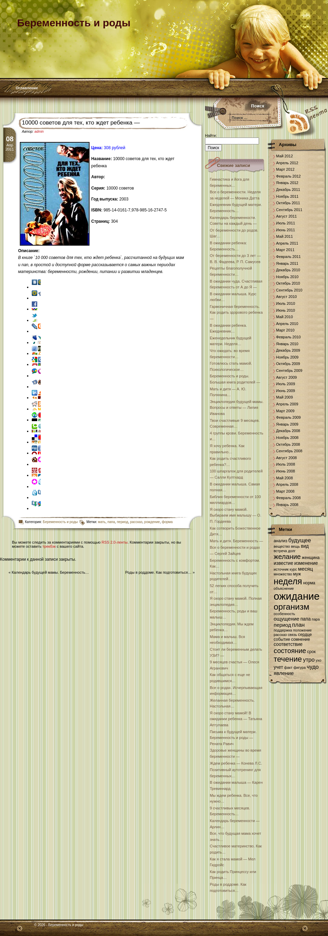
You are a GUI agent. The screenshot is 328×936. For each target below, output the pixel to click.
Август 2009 (286, 377)
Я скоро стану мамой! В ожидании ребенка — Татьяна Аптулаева (236, 719)
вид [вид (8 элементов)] (305, 546)
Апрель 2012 (287, 163)
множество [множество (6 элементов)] (283, 574)
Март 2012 (285, 169)
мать (102, 522)
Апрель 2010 (287, 324)
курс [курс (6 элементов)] (293, 569)
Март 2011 (285, 250)
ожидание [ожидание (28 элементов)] (296, 596)
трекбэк (49, 546)
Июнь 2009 (285, 391)
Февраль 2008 (288, 498)
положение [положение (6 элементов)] (302, 630)
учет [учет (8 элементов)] (278, 667)
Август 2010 (286, 297)
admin (39, 131)
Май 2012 (284, 156)
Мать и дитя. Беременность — (236, 541)
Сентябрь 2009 (289, 370)
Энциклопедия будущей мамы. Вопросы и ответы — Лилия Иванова (236, 408)
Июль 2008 (285, 464)
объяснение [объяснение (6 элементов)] (284, 588)
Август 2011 (286, 216)
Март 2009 (285, 411)
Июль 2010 (285, 303)
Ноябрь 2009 (287, 357)
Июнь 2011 (285, 230)
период (122, 522)
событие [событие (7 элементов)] (282, 639)
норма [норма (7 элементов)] (309, 583)
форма (167, 522)
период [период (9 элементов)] (282, 625)
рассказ (136, 522)
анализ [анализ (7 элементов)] (280, 540)
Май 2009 (284, 397)
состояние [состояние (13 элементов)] (290, 650)
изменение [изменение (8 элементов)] (306, 563)
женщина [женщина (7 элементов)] (310, 557)
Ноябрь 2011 (287, 196)
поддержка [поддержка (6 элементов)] (283, 630)
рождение (152, 522)
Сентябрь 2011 (289, 210)
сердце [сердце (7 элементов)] (305, 634)
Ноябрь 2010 (287, 277)
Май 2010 (284, 317)
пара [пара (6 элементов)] (316, 619)
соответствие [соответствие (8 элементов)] (288, 644)
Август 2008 (286, 458)
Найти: (211, 135)
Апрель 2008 (287, 484)
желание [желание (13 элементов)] (287, 556)
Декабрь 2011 (288, 189)
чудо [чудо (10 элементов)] (313, 667)
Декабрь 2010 (288, 270)
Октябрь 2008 (288, 444)
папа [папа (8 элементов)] (305, 619)
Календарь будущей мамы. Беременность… (50, 572)
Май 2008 (284, 478)
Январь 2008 (287, 505)
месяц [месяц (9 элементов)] (305, 569)
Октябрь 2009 (288, 364)
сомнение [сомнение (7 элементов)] (300, 639)
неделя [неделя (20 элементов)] (288, 581)
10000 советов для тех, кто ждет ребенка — (81, 122)
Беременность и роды (60, 522)
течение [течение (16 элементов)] (288, 659)
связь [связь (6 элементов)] (292, 635)
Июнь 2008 (285, 471)
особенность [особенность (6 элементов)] (284, 614)
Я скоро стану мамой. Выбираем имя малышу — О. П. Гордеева (235, 515)
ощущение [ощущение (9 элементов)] (286, 619)
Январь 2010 (287, 344)
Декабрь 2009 (288, 350)
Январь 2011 (287, 263)
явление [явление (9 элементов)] (284, 673)
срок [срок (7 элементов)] (311, 651)
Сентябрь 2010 (289, 290)
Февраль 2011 (288, 257)
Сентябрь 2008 (289, 451)
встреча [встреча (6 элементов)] (280, 551)
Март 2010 (285, 330)
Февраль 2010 (288, 337)
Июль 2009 (285, 384)
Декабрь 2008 (288, 431)
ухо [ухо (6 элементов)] (318, 660)
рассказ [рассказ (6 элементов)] (280, 635)
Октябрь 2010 (288, 283)
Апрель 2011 (287, 243)
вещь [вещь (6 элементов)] (295, 546)
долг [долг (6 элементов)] (292, 551)
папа (111, 522)
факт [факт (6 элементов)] (288, 667)
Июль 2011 (285, 223)
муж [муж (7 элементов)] (297, 574)
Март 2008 (285, 491)
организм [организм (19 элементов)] (291, 606)
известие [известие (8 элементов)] (283, 563)
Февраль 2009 (288, 417)
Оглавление (27, 88)
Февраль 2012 (288, 176)
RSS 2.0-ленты (114, 542)
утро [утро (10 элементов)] (309, 659)
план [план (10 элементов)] (298, 625)
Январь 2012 (287, 183)
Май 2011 (284, 236)
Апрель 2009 (287, 404)
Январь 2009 (287, 424)
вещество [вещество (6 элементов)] (282, 546)
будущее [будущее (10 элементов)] (299, 540)
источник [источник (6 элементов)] (281, 569)
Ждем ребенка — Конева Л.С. (236, 763)
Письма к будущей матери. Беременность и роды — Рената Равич (233, 738)
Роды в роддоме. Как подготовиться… (158, 572)
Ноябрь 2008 (287, 438)
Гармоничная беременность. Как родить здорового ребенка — (236, 312)
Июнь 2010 (285, 310)
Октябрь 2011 (288, 203)
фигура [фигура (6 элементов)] (299, 667)
